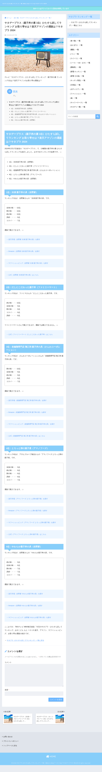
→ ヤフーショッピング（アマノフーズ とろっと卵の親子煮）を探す (32, 528)
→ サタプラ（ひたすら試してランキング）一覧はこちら (83, 29)
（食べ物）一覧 (75, 47)
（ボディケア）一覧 (77, 97)
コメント (8, 668)
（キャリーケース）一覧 (78, 110)
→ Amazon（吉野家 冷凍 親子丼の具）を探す (24, 257)
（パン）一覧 (74, 60)
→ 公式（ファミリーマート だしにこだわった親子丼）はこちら (31, 340)
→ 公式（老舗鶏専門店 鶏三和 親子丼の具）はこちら (26, 442)
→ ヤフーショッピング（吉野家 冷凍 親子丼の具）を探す (28, 269)
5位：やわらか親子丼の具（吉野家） (23, 126)
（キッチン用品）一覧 (77, 88)
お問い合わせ (8, 743)
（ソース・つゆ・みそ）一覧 (80, 69)
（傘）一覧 (73, 106)
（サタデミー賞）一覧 (77, 115)
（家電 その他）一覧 (77, 83)
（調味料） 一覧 (75, 74)
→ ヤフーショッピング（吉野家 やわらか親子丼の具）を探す (30, 623)
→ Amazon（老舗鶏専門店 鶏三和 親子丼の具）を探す (27, 418)
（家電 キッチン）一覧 (78, 79)
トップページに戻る (10, 752)
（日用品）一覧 (75, 92)
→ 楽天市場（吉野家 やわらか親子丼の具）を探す (25, 600)
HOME (51, 763)
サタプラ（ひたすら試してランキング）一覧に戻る (26, 646)
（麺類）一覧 (74, 56)
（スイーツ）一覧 (76, 65)
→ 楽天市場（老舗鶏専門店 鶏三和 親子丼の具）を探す (27, 406)
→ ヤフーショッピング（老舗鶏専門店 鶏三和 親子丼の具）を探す (32, 430)
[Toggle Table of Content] (14, 101)
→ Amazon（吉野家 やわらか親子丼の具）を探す (25, 611)
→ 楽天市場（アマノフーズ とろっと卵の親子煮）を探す (28, 505)
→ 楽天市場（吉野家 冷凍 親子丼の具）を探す (24, 245)
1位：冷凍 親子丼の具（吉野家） (22, 114)
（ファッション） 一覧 (78, 101)
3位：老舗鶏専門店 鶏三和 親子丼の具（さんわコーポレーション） (34, 120)
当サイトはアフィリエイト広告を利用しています (51, 14)
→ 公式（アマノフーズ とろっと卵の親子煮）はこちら (27, 540)
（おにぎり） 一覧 (76, 51)
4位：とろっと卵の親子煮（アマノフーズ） (26, 123)
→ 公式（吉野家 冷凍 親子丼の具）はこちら (23, 281)
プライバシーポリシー (11, 748)
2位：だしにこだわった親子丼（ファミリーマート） (29, 117)
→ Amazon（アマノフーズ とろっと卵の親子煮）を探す (28, 516)
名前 (7, 696)
